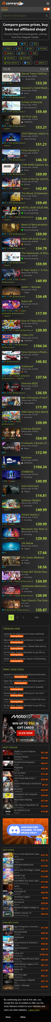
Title (6, 69)
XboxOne (9, 58)
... (29, 617)
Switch (8, 53)
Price (44, 69)
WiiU (21, 53)
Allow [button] (22, 1017)
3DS (33, 53)
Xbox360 (25, 58)
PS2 (29, 48)
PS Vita (42, 48)
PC (23, 43)
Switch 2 (41, 62)
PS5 (34, 43)
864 (37, 617)
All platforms (10, 43)
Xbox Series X (11, 62)
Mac (27, 62)
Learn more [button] (34, 1010)
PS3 (18, 48)
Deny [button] (8, 1017)
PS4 (7, 48)
